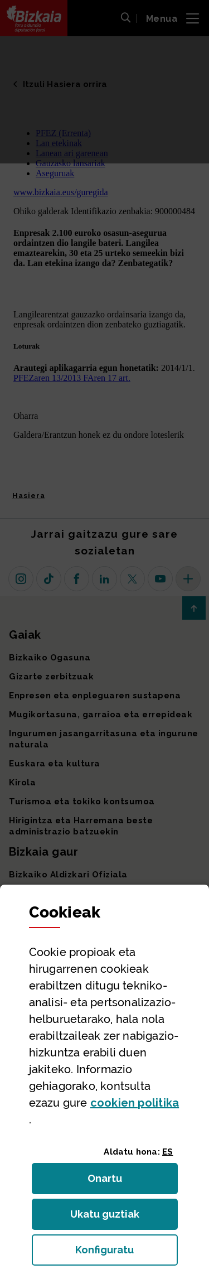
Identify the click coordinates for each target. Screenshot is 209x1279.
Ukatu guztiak (108, 1217)
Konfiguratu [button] (126, 1253)
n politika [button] (134, 1102)
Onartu (117, 1181)
